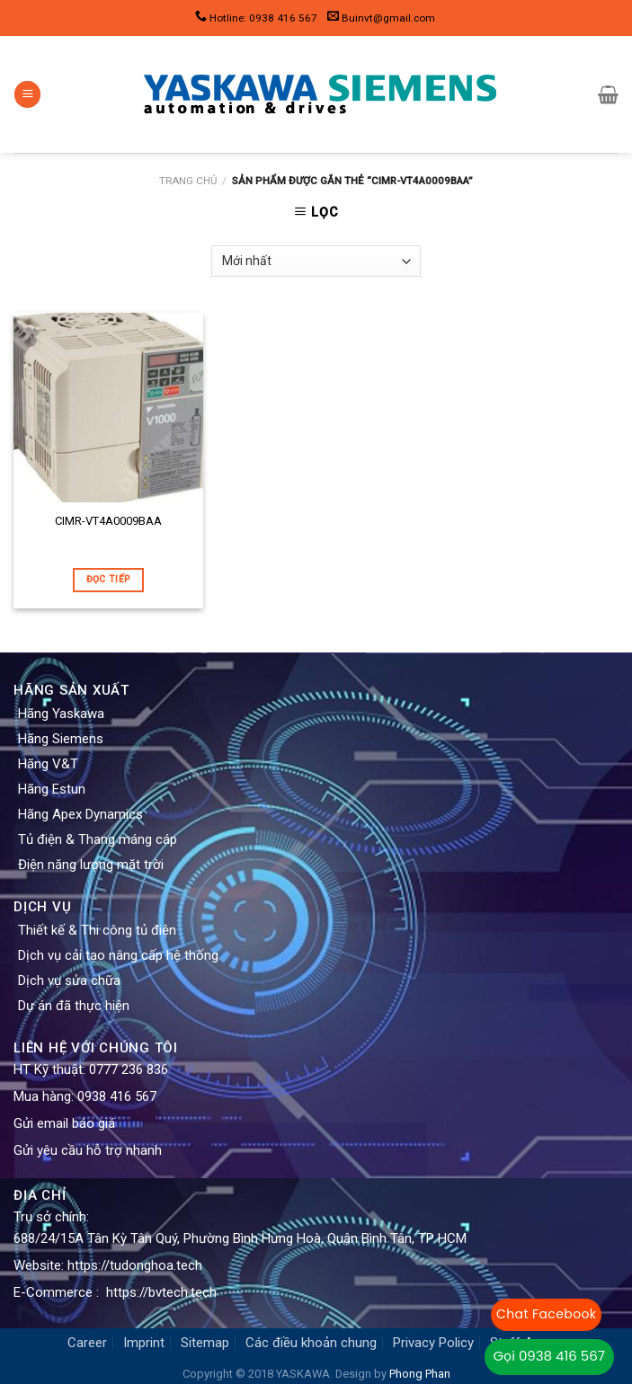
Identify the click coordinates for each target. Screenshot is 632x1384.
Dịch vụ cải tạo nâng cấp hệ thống (118, 955)
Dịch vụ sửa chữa (69, 980)
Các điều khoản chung (311, 1343)
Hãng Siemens (60, 739)
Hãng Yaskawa (61, 713)
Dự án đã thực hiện (73, 1006)
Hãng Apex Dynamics (80, 814)
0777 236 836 (128, 1069)
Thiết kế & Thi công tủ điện (97, 930)
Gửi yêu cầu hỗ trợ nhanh (87, 1150)
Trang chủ (188, 180)
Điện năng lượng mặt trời (91, 864)
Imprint (144, 1343)
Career (87, 1343)
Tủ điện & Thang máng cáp (97, 839)
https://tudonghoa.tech (134, 1265)
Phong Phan (419, 1373)
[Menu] (27, 94)
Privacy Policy (433, 1343)
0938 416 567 (116, 1096)
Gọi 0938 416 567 (549, 1355)
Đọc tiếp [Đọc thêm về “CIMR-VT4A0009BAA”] (108, 579)
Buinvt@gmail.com (388, 18)
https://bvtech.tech (161, 1292)
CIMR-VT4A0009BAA (108, 521)
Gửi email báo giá (64, 1123)
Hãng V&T (48, 764)
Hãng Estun (51, 789)
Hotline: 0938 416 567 (263, 18)
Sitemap (205, 1343)
